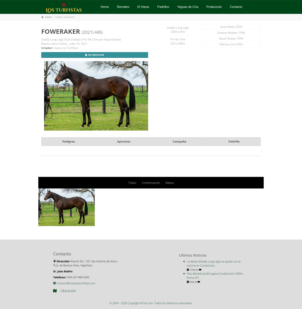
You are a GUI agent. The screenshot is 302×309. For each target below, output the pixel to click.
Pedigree (68, 141)
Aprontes (123, 141)
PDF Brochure (94, 54)
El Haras (143, 6)
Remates (123, 6)
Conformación (151, 183)
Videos (169, 183)
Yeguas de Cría (187, 6)
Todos (132, 183)
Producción (214, 6)
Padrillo (234, 141)
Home (105, 6)
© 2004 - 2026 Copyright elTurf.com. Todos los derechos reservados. (151, 303)
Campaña (179, 141)
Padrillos (163, 6)
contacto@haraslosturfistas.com (74, 283)
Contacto (236, 6)
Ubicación (64, 290)
